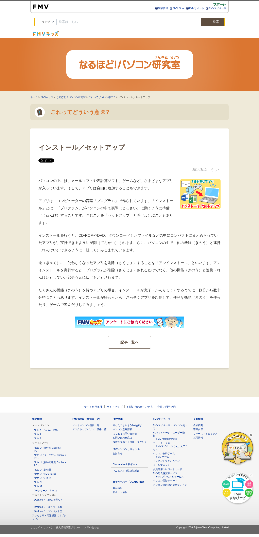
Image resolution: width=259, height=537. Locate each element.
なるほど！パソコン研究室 (71, 97)
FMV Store (178, 8)
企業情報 (198, 419)
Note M (38, 486)
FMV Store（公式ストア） (86, 419)
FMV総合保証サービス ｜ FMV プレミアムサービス (168, 475)
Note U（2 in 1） (43, 478)
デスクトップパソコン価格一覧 (89, 429)
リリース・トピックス (205, 433)
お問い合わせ (91, 527)
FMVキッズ (47, 97)
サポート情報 (120, 492)
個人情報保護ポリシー (68, 527)
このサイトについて (41, 527)
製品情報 (163, 8)
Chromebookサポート (125, 464)
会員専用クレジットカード (167, 469)
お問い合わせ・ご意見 (140, 406)
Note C (37, 482)
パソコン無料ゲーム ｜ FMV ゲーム (164, 455)
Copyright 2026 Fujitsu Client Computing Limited (202, 527)
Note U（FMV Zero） (45, 474)
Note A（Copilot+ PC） (46, 430)
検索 (213, 22)
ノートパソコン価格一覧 (85, 425)
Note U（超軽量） (44, 469)
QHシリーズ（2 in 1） (46, 490)
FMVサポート (196, 8)
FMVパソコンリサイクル (126, 449)
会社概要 (198, 425)
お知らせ (117, 453)
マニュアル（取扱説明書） (127, 470)
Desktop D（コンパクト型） (49, 511)
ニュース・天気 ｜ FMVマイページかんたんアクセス (170, 446)
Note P (37, 438)
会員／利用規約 (166, 406)
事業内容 (198, 429)
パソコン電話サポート (165, 480)
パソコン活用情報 (122, 429)
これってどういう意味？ (102, 97)
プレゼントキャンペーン (166, 460)
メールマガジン (161, 465)
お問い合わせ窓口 (122, 437)
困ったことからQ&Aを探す (127, 425)
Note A (37, 434)
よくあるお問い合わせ (125, 433)
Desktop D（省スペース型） (49, 507)
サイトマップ (114, 406)
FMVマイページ (217, 8)
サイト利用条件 (93, 406)
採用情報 (198, 437)
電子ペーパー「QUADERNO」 (129, 481)
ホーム (34, 97)
